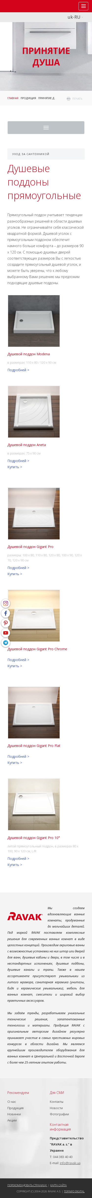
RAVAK (18, 6)
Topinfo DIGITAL (74, 1191)
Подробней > (18, 370)
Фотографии (59, 1114)
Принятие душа (49, 98)
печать (77, 98)
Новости (56, 1108)
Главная (12, 98)
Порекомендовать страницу (27, 1185)
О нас (11, 1101)
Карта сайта (58, 1185)
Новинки (14, 1114)
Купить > (14, 467)
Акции (12, 1120)
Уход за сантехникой (30, 154)
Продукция (28, 98)
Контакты (56, 1101)
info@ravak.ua (70, 1163)
